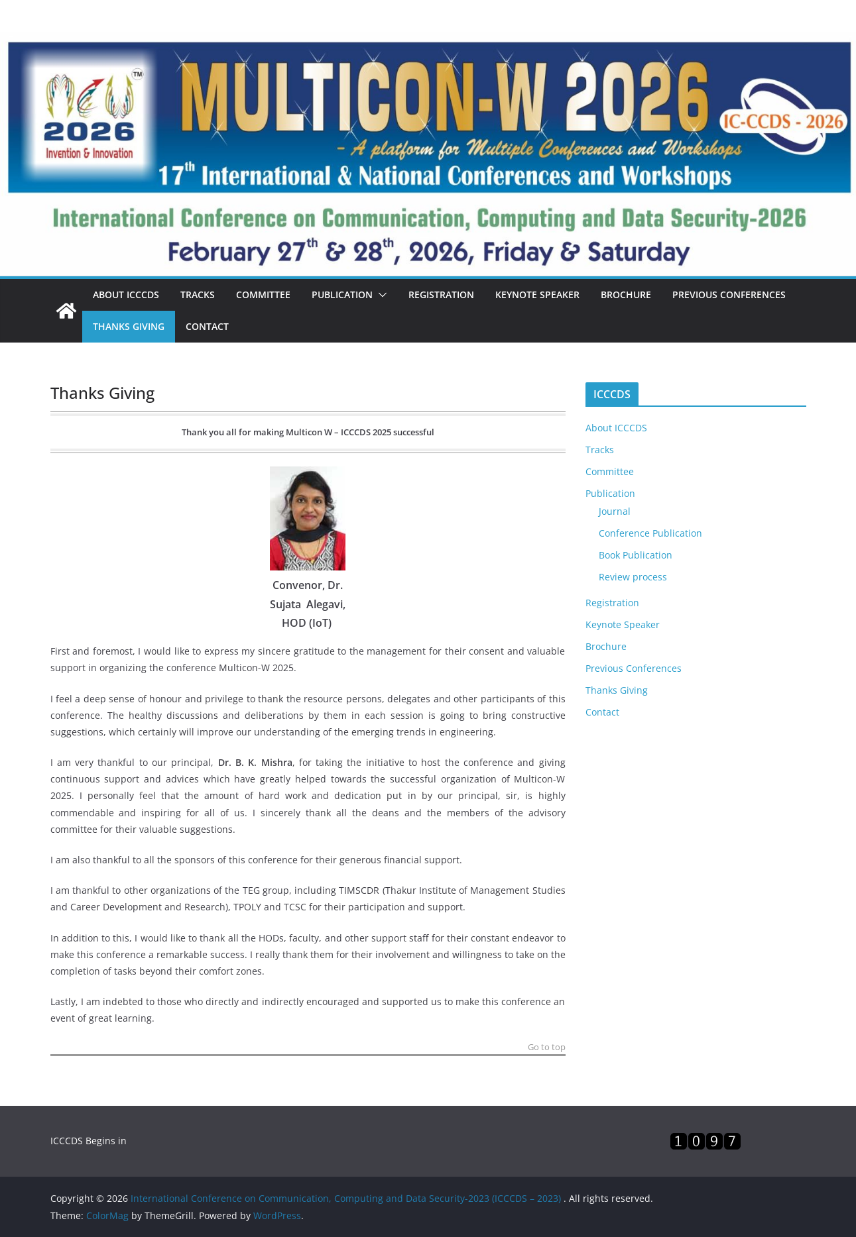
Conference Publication (650, 533)
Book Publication (635, 555)
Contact (207, 326)
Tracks (197, 294)
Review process (633, 576)
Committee (263, 294)
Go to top (547, 1048)
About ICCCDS (126, 294)
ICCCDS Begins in (88, 1140)
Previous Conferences (729, 294)
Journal (615, 511)
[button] (380, 295)
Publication (342, 294)
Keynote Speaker (537, 294)
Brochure (626, 294)
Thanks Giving (128, 326)
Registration (441, 294)
